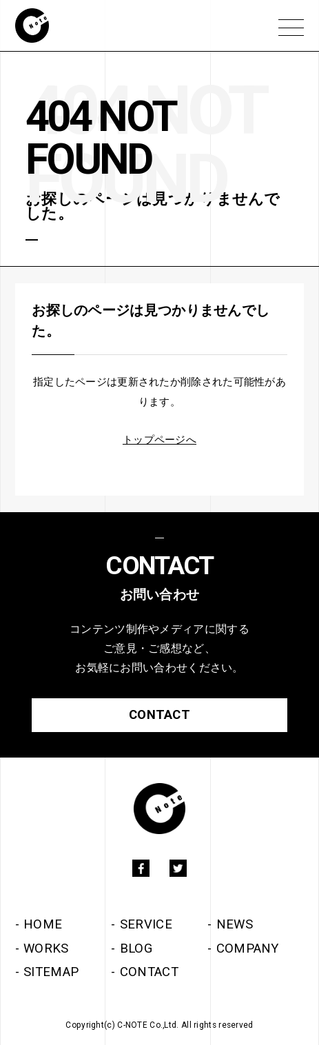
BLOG (136, 948)
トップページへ (159, 439)
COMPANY (247, 948)
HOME (42, 924)
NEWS (234, 924)
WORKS (45, 948)
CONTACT (149, 972)
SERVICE (146, 924)
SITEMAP (51, 972)
